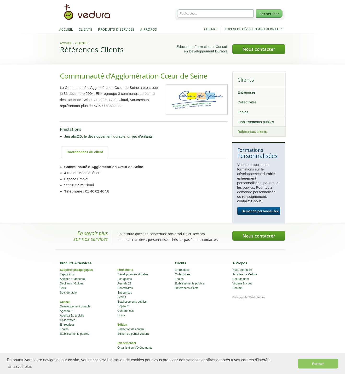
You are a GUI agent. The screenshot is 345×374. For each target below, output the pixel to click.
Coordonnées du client (85, 152)
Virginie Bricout (242, 283)
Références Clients (92, 49)
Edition (122, 324)
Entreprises (246, 92)
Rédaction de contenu (131, 329)
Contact (237, 288)
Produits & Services (76, 263)
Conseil (65, 302)
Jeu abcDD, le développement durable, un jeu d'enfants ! (109, 136)
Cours (121, 315)
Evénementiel (126, 343)
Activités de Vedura (244, 274)
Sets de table (68, 292)
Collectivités (247, 102)
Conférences (125, 310)
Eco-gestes (124, 279)
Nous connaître (242, 270)
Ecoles (242, 112)
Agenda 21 (67, 311)
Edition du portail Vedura (133, 333)
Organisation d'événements (134, 347)
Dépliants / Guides (71, 283)
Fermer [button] (318, 364)
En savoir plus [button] (20, 366)
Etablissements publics (255, 122)
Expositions (67, 274)
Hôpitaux (123, 306)
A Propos (239, 263)
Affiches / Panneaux (73, 279)
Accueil (66, 43)
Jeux (63, 288)
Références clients (252, 132)
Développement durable (75, 306)
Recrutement (240, 279)
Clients (81, 43)
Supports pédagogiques (76, 270)
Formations (125, 270)
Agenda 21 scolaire (72, 315)
